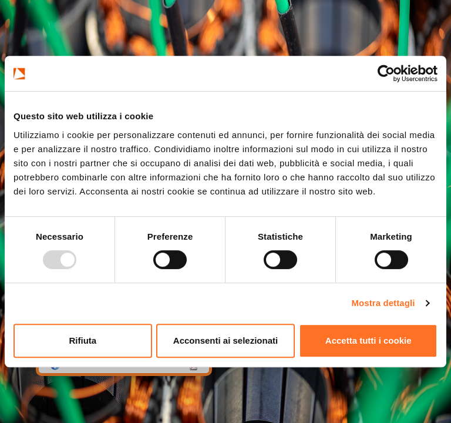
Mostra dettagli (383, 303)
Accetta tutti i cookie (368, 340)
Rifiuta (82, 340)
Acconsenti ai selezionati (225, 340)
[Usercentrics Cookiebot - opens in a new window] (386, 73)
